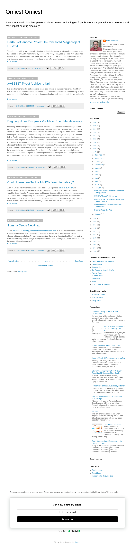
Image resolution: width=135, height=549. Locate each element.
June (97, 175)
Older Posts (79, 261)
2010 (95, 238)
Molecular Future (98, 295)
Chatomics (96, 279)
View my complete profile (99, 102)
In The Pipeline (97, 276)
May (96, 178)
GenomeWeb (97, 267)
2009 (95, 241)
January (98, 214)
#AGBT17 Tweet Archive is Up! (28, 83)
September (99, 165)
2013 (95, 228)
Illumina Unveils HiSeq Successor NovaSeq (108, 358)
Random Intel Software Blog (102, 476)
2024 (95, 129)
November (99, 158)
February (98, 188)
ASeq (94, 282)
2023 (95, 132)
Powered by (67, 531)
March (97, 185)
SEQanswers (97, 264)
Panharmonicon (98, 470)
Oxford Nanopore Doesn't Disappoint (106, 345)
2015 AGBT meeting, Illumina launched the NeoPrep (34, 231)
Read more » (12, 61)
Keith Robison (112, 41)
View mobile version (45, 265)
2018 (95, 149)
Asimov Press (97, 273)
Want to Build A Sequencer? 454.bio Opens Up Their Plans (114, 329)
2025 (95, 126)
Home (46, 261)
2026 (95, 122)
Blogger (77, 542)
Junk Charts (96, 473)
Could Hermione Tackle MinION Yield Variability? (40, 182)
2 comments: (40, 106)
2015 (95, 221)
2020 (95, 142)
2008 (95, 245)
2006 (95, 251)
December (99, 155)
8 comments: (39, 68)
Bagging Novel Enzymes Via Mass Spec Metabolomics (44, 121)
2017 (95, 152)
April (96, 181)
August (97, 168)
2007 (95, 248)
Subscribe (67, 519)
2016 (95, 218)
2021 (95, 139)
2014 (95, 225)
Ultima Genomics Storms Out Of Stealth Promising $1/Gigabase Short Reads (107, 372)
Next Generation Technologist (103, 261)
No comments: (41, 167)
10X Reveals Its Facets (112, 424)
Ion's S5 (95, 411)
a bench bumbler (65, 188)
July (96, 171)
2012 (95, 231)
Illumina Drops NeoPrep (23, 225)
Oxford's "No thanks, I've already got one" (109, 386)
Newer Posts (13, 261)
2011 (95, 235)
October (98, 162)
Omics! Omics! (24, 12)
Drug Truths (96, 301)
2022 (95, 136)
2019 (95, 146)
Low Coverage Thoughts (101, 284)
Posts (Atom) (22, 272)
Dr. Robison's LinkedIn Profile (103, 270)
